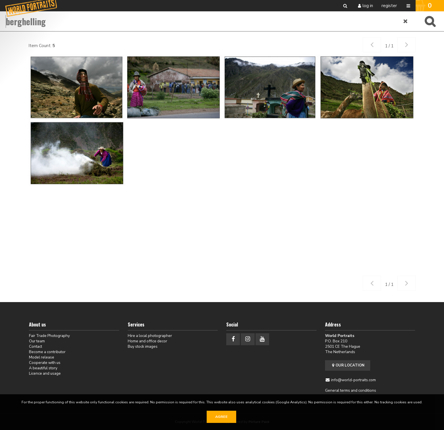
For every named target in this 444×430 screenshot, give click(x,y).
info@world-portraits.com (353, 380)
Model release (41, 357)
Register (389, 6)
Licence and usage (45, 373)
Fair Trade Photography (49, 335)
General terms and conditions (350, 390)
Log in (368, 6)
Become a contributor (47, 352)
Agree (221, 416)
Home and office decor (147, 341)
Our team (37, 341)
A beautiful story (43, 368)
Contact (35, 346)
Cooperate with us (44, 362)
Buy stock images (143, 346)
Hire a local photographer (150, 335)
